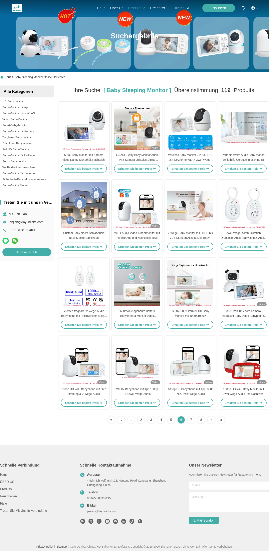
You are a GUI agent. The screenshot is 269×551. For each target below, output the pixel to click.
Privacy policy (44, 546)
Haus (101, 8)
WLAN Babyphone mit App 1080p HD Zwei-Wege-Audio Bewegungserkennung (137, 393)
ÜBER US (7, 482)
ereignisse (159, 8)
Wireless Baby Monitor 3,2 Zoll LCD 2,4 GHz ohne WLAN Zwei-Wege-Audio (190, 159)
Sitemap (61, 546)
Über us (116, 8)
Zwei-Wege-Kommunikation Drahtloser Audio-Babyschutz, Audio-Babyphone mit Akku (243, 237)
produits (136, 8)
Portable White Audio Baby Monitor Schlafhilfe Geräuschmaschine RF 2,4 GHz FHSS (243, 159)
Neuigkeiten (8, 496)
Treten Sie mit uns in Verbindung (23, 510)
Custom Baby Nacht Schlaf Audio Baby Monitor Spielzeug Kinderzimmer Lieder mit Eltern (83, 237)
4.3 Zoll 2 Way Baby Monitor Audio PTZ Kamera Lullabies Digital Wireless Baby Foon (137, 159)
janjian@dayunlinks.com (26, 222)
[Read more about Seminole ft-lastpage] (221, 420)
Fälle (3, 503)
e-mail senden (204, 520)
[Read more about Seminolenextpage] (211, 420)
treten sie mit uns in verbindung (183, 8)
